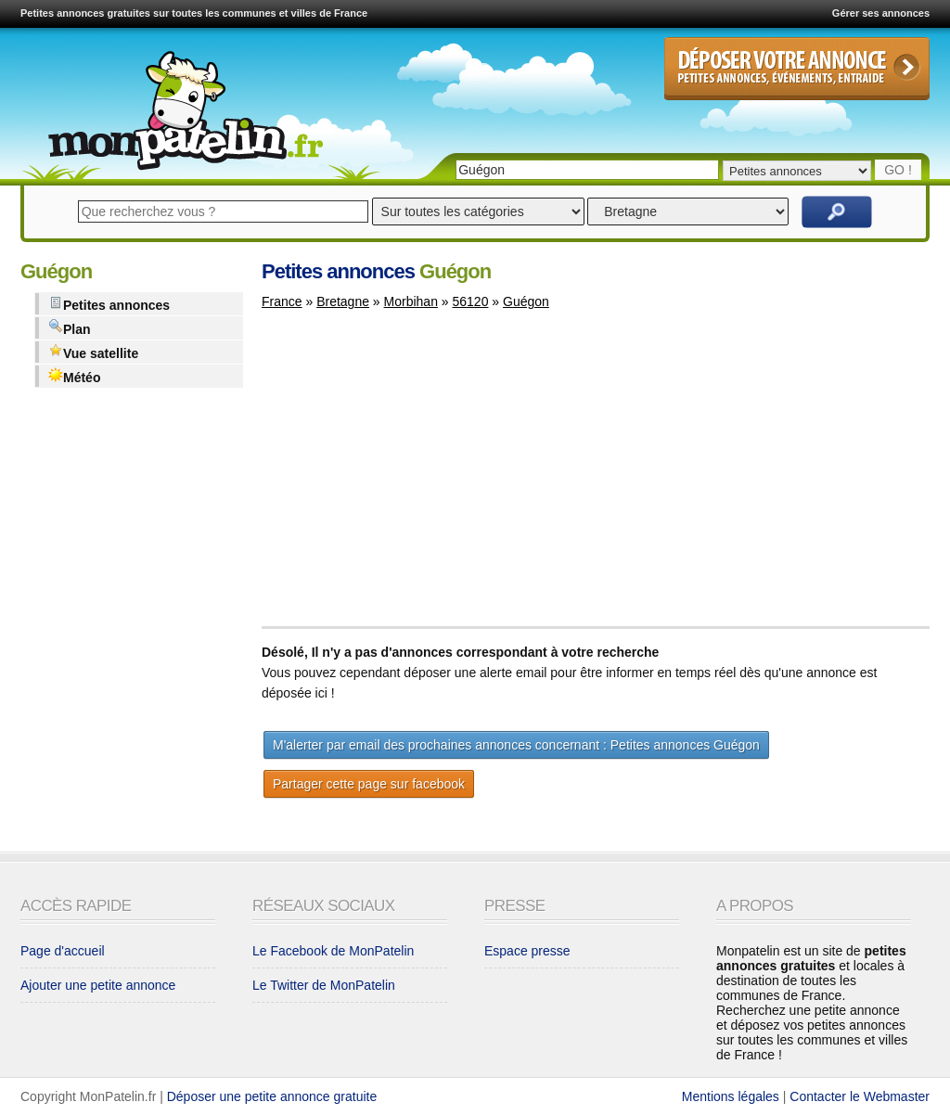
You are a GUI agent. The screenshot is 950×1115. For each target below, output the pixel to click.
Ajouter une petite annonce (97, 985)
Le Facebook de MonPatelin (333, 950)
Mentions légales (730, 1096)
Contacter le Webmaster (860, 1096)
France (282, 301)
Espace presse (527, 950)
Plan (69, 328)
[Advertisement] (417, 477)
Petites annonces (109, 304)
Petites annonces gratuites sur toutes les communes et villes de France (193, 13)
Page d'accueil (62, 950)
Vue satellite (93, 352)
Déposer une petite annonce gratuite (272, 1096)
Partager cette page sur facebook (369, 783)
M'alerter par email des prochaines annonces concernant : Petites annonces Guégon (516, 744)
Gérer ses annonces (881, 13)
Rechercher (837, 212)
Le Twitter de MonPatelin (323, 985)
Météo (74, 376)
